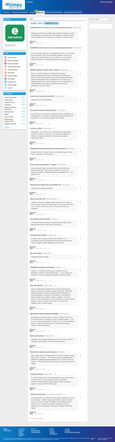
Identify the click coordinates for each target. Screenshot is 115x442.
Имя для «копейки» (36, 253)
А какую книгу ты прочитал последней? (42, 96)
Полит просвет (12, 85)
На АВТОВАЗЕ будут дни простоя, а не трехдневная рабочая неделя (51, 27)
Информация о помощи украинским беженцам (44, 313)
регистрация (109, 2)
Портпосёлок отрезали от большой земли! (43, 110)
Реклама (67, 430)
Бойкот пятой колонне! (37, 335)
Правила (52, 432)
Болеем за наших (13, 60)
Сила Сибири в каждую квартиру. (40, 219)
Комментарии (49, 23)
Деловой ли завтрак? (36, 374)
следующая (39, 418)
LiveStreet (105, 439)
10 (77, 148)
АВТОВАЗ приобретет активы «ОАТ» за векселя (44, 69)
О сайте (51, 430)
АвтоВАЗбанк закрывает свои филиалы (42, 267)
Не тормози (11, 78)
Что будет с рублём (36, 128)
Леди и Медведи (52, 198)
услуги (32, 12)
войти (102, 2)
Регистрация (7, 430)
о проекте (30, 2)
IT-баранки (7, 104)
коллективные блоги (54, 12)
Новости (21, 430)
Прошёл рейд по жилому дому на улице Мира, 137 (45, 184)
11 (64, 267)
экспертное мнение (20, 12)
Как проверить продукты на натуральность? (44, 351)
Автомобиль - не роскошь (54, 394)
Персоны (21, 434)
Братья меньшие (13, 63)
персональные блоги (73, 12)
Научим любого (12, 75)
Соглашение (53, 434)
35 (67, 96)
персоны (40, 12)
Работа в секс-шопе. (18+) (38, 198)
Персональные (36, 432)
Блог (39, 23)
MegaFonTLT (10, 45)
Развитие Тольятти (10, 123)
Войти (5, 429)
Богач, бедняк (12, 57)
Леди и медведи (13, 69)
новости (6, 12)
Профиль (34, 23)
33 (55, 285)
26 (56, 335)
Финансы (54, 219)
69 (55, 374)
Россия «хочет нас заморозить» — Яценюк (43, 164)
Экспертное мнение (10, 97)
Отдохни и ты (12, 82)
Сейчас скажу (8, 100)
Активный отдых (9, 102)
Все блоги (6, 127)
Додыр (6, 114)
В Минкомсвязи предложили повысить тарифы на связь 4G (48, 148)
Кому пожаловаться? (36, 285)
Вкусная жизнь (8, 111)
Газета (21, 435)
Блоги (20, 432)
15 (59, 235)
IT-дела (10, 88)
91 (60, 198)
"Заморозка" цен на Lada (37, 394)
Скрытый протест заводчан (38, 235)
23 (54, 128)
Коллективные (35, 430)
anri (31, 19)
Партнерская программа (72, 432)
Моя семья (11, 72)
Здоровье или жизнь (14, 66)
